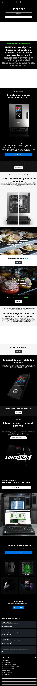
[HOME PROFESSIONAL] (18, 2)
